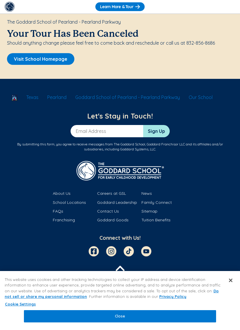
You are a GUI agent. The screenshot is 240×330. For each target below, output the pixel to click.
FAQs (58, 211)
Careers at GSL (111, 193)
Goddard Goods (113, 220)
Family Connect (156, 202)
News (146, 193)
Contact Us (108, 211)
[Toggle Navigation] (230, 7)
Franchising (64, 220)
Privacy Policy (172, 296)
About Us (62, 193)
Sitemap (149, 211)
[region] (120, 300)
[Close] (230, 280)
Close (120, 316)
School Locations (69, 202)
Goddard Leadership (117, 202)
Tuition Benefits (156, 220)
